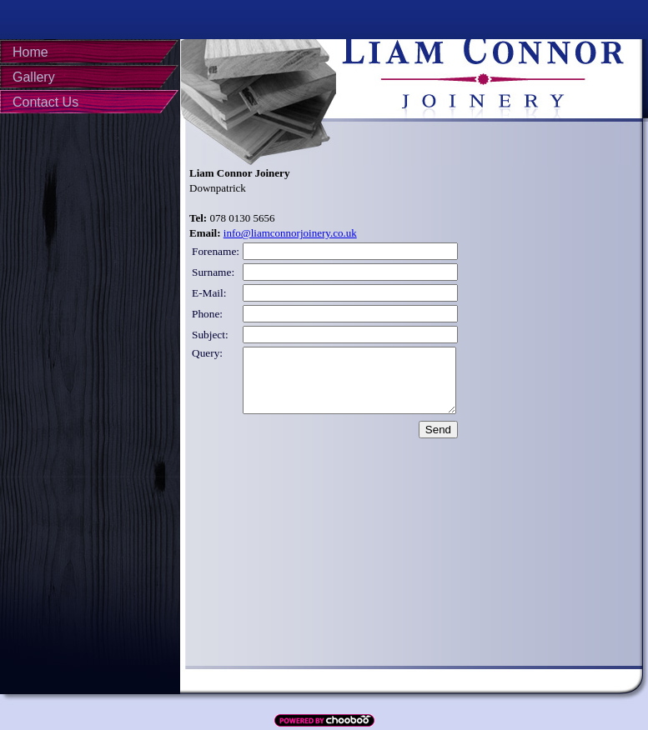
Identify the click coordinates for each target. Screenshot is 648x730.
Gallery (34, 77)
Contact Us (45, 102)
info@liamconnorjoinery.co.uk (290, 233)
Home (30, 52)
